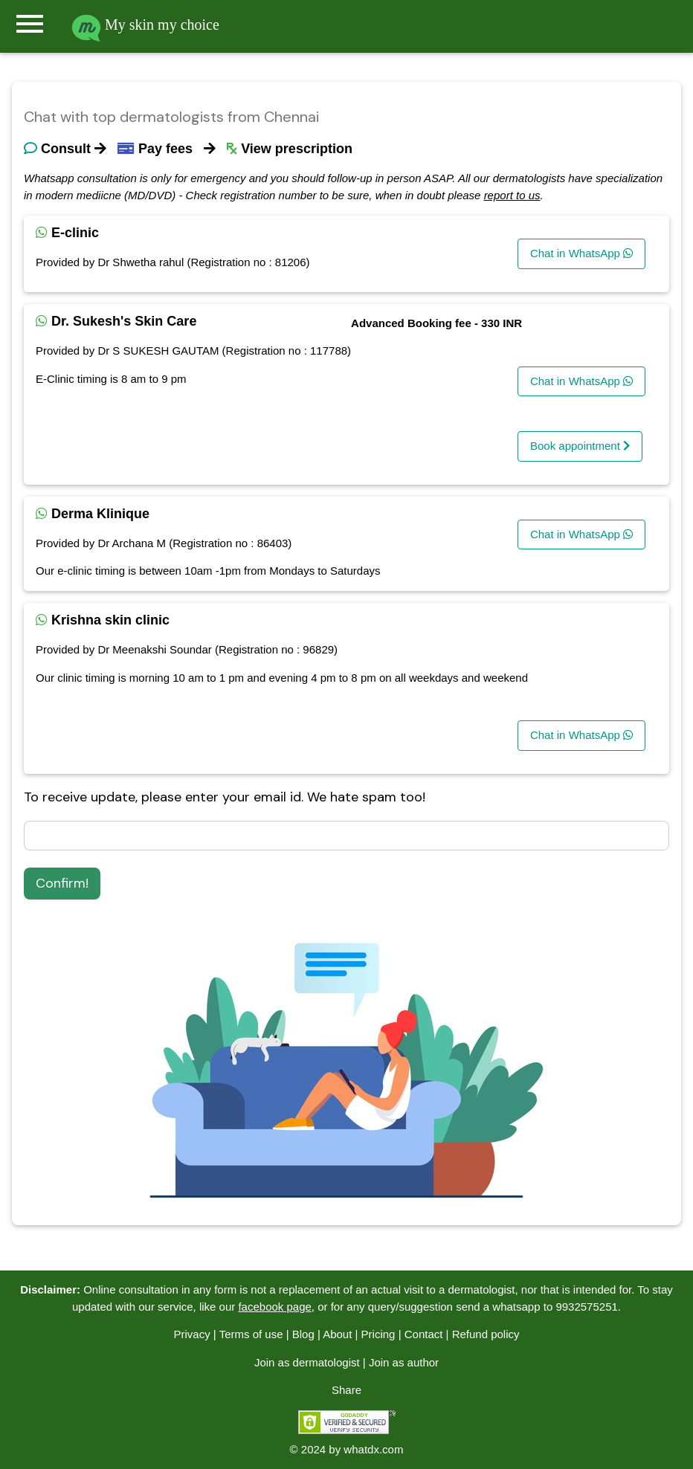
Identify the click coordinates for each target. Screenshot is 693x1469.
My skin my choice (145, 24)
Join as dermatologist (307, 1362)
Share (346, 1390)
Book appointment (580, 445)
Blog (303, 1334)
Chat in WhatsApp (581, 253)
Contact (423, 1334)
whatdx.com (373, 1449)
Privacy (191, 1334)
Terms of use (251, 1334)
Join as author (404, 1362)
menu (30, 24)
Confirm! (62, 883)
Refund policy (486, 1334)
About (337, 1334)
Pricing (378, 1334)
